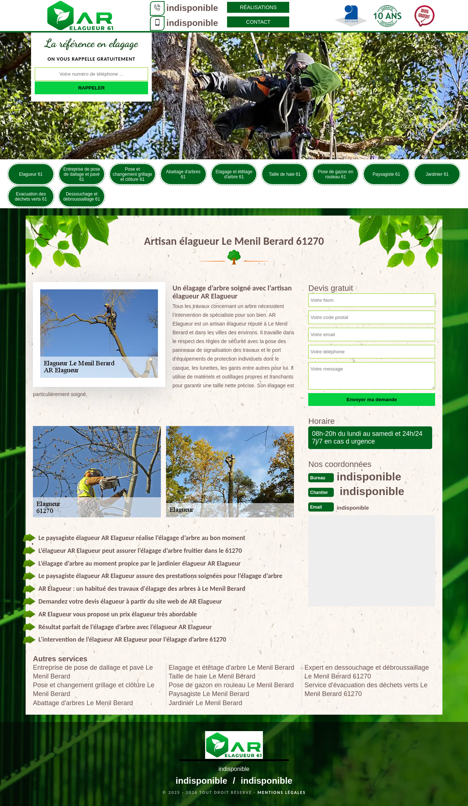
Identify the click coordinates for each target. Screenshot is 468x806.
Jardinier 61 (437, 174)
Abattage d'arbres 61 (183, 174)
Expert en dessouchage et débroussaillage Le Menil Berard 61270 (367, 672)
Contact (258, 22)
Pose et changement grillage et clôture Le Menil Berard (93, 689)
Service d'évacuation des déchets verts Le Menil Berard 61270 (366, 689)
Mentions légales (281, 792)
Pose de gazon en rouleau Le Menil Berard (231, 685)
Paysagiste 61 (386, 174)
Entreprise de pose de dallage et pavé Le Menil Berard (93, 672)
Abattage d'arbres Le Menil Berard (83, 703)
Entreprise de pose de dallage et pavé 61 (81, 174)
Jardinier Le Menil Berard (205, 703)
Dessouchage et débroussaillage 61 (81, 196)
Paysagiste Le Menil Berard (209, 693)
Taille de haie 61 (285, 174)
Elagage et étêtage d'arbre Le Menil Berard (231, 667)
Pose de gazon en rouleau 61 (335, 174)
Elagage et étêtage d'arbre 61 (234, 174)
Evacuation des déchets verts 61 (31, 196)
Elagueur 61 (31, 174)
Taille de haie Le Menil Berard (212, 676)
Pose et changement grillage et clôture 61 (132, 174)
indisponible (192, 8)
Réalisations (258, 7)
